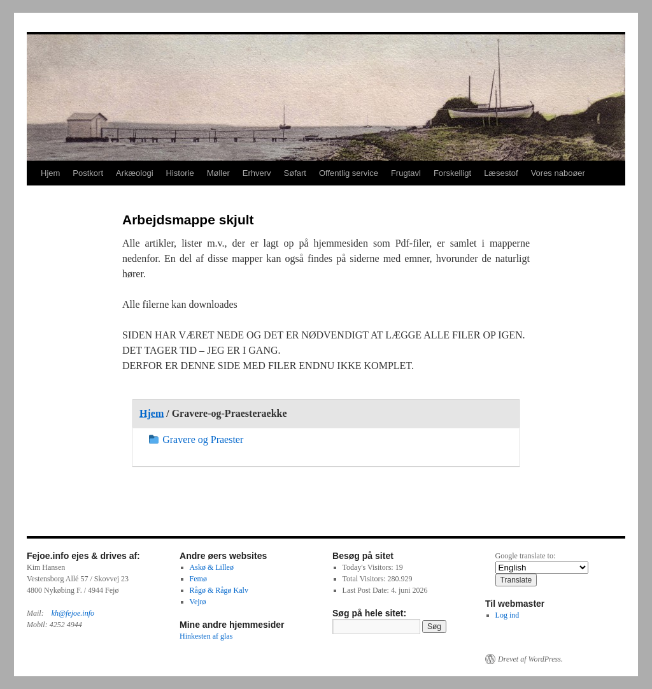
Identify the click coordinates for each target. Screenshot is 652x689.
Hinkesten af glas (206, 636)
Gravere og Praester (195, 439)
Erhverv (257, 173)
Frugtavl (406, 173)
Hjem (50, 173)
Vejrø (198, 601)
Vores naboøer (558, 173)
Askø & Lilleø (212, 567)
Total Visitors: (365, 578)
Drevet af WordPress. (530, 659)
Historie (180, 173)
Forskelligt (452, 173)
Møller (218, 173)
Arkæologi (134, 173)
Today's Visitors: (369, 567)
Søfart (295, 173)
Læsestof (501, 173)
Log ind (507, 615)
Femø (198, 578)
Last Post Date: (367, 590)
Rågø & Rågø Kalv (219, 590)
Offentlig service (348, 173)
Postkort (88, 173)
